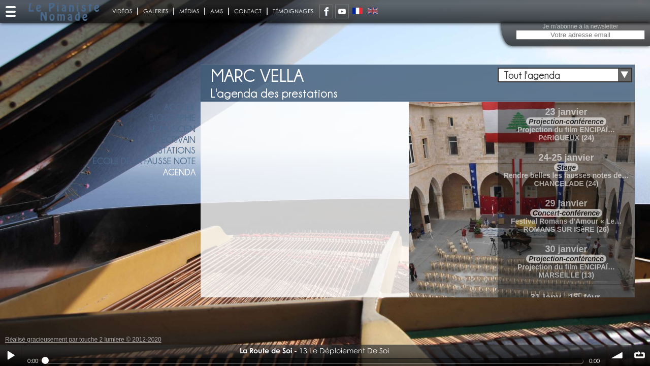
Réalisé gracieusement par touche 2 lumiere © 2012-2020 (83, 339)
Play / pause (10, 355)
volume (617, 355)
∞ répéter (639, 355)
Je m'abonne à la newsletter (580, 26)
